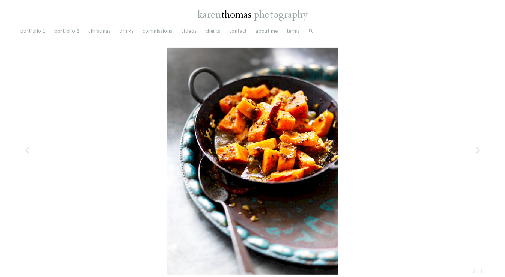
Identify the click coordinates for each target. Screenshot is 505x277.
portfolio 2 (67, 31)
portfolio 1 (32, 31)
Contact (238, 31)
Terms (293, 31)
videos (189, 31)
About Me (267, 31)
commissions (157, 31)
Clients (213, 31)
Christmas (99, 31)
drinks (126, 31)
